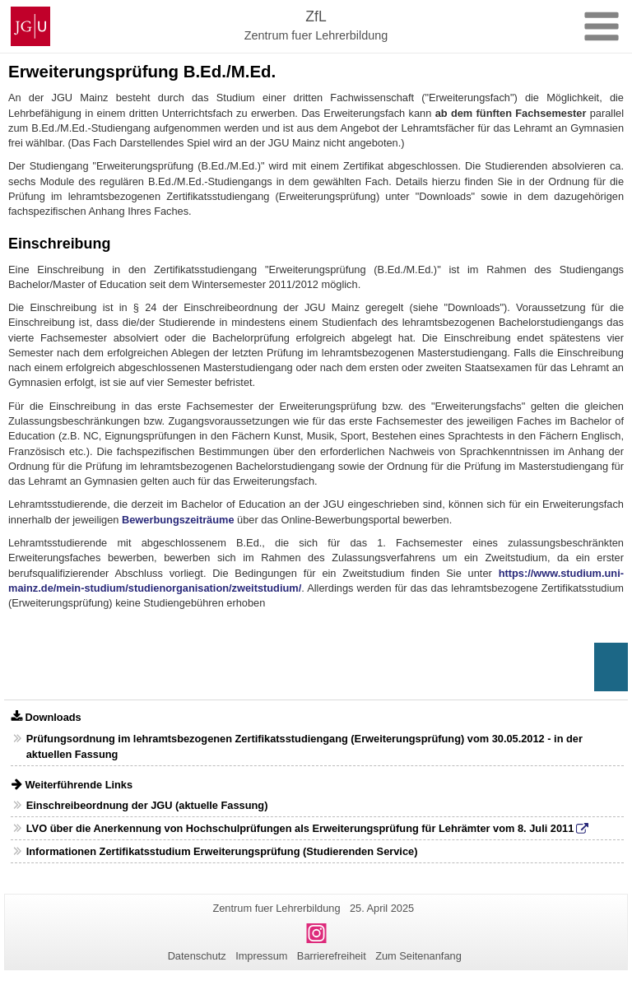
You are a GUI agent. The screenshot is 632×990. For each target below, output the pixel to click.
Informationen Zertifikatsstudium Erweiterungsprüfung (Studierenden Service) (222, 851)
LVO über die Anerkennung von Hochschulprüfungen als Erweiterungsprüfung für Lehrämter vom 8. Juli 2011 (300, 828)
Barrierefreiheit (331, 956)
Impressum (261, 956)
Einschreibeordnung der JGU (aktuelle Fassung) (147, 805)
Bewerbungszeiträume (178, 520)
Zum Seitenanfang (418, 956)
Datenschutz (197, 956)
